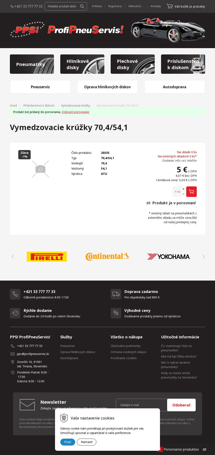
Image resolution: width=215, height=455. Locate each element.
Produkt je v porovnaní (171, 202)
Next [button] (203, 257)
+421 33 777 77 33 (28, 6)
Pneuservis (67, 346)
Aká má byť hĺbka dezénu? (179, 356)
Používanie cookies (124, 358)
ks (179, 192)
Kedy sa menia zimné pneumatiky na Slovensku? (179, 375)
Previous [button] (12, 257)
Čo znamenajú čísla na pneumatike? (176, 348)
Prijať (67, 442)
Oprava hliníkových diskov (77, 352)
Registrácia (115, 6)
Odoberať (181, 405)
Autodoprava (69, 358)
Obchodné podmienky (125, 346)
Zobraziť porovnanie (75, 112)
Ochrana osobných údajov (128, 352)
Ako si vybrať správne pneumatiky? (175, 364)
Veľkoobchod (136, 6)
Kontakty (156, 6)
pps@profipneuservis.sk (33, 354)
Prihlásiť (97, 6)
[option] (46, 257)
